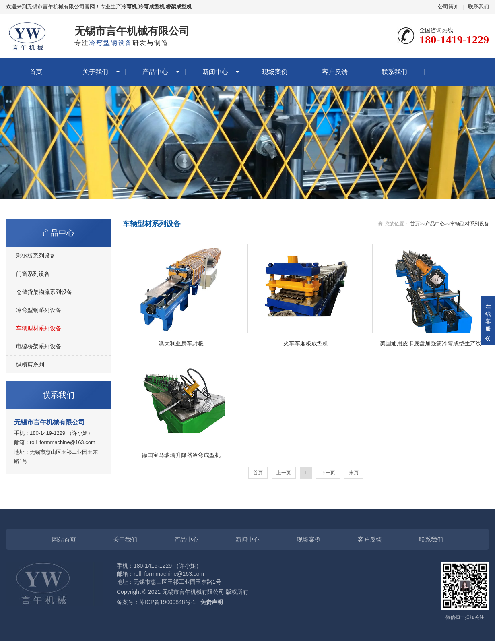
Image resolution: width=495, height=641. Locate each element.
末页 (354, 473)
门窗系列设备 (33, 274)
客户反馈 (335, 71)
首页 (35, 71)
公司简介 (448, 7)
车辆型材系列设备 (38, 328)
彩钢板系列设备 (36, 255)
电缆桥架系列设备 (38, 346)
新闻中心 (215, 71)
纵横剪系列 (30, 364)
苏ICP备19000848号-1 (167, 602)
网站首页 (64, 539)
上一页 (283, 473)
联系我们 (478, 7)
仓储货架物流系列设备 (44, 292)
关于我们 (95, 71)
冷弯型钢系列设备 (38, 310)
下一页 (328, 473)
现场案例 (275, 71)
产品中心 (155, 71)
